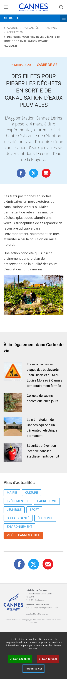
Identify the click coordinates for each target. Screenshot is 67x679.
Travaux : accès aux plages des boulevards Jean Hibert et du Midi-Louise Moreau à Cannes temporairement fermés (44, 375)
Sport (34, 510)
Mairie (12, 492)
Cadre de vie (47, 501)
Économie (45, 518)
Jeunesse (14, 510)
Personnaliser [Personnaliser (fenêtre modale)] (33, 668)
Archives (51, 27)
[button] (46, 173)
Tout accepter (20, 658)
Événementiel (18, 501)
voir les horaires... (42, 614)
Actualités (12, 18)
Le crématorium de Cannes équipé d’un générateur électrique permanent (42, 427)
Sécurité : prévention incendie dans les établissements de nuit (43, 451)
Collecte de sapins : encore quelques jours (42, 398)
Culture (31, 492)
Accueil (11, 27)
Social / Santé (18, 518)
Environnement (19, 527)
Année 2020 (15, 32)
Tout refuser (48, 658)
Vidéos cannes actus (23, 535)
